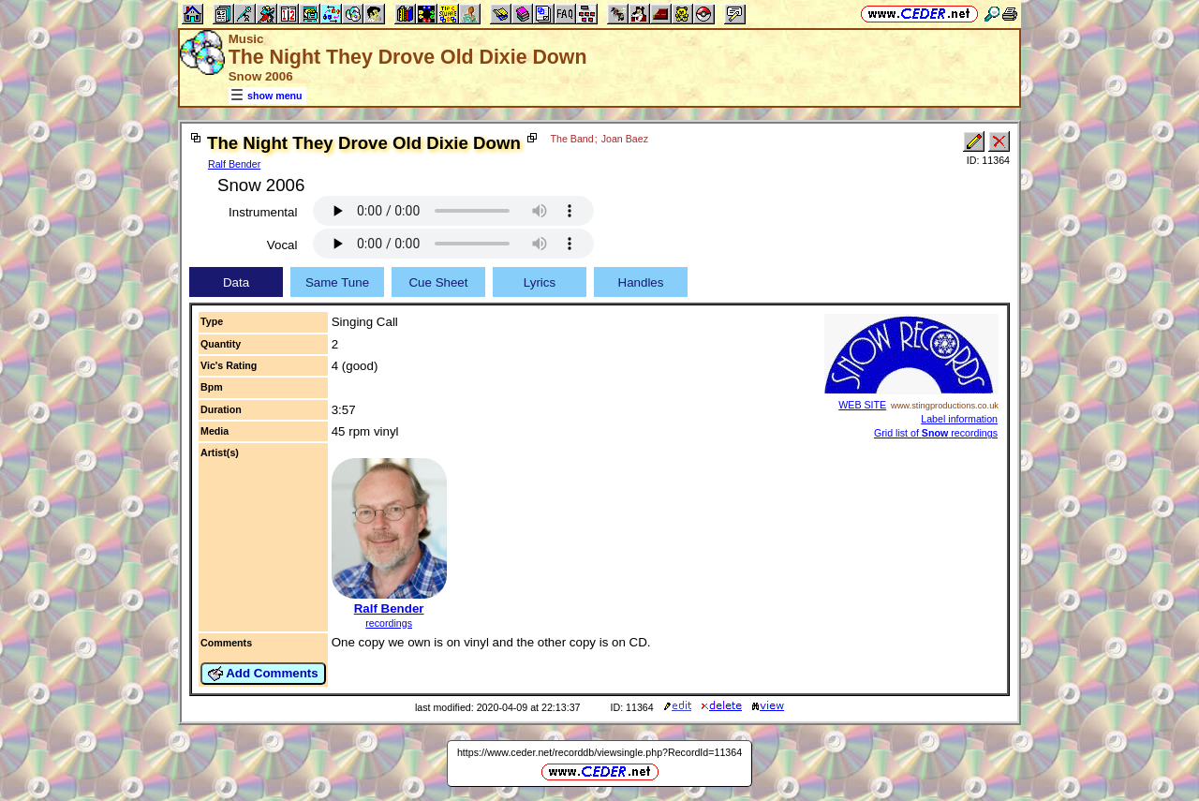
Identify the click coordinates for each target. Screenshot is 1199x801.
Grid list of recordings (936, 432)
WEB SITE (862, 404)
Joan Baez (624, 138)
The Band (572, 138)
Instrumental (263, 212)
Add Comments (263, 673)
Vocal (282, 245)
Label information (959, 418)
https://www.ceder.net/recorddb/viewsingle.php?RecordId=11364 (599, 752)
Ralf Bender (234, 164)
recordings (388, 623)
